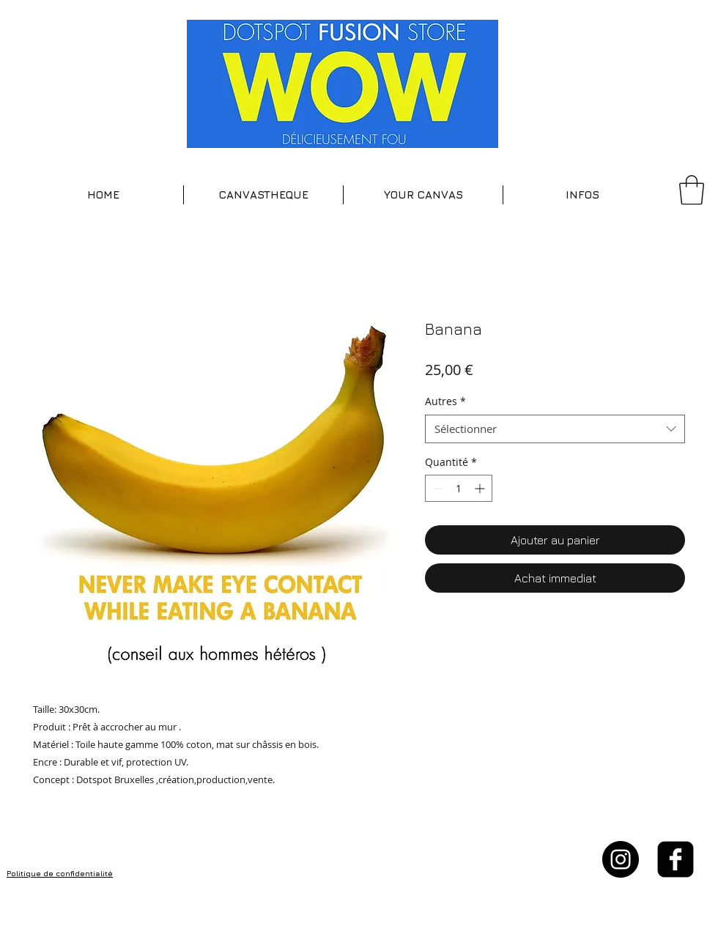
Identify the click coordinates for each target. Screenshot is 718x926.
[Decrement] (436, 488)
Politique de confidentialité (60, 873)
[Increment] (481, 488)
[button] (263, 194)
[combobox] (555, 429)
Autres (445, 401)
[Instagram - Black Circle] (620, 859)
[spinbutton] (458, 488)
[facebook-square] (675, 859)
